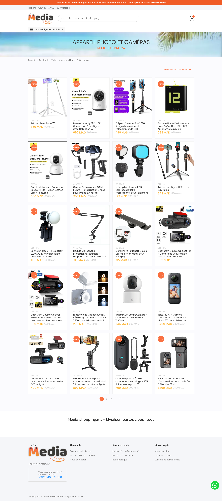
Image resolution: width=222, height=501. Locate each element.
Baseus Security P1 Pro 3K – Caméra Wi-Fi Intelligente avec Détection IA (88, 126)
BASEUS (34, 184)
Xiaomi (118, 311)
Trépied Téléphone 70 (43, 123)
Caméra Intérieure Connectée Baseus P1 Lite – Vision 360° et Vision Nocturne (47, 189)
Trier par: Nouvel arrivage (177, 69)
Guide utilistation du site (82, 455)
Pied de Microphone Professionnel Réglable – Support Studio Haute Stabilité (89, 253)
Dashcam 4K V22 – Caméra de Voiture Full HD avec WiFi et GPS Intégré (47, 381)
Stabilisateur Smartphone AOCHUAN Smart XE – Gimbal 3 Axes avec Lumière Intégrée (89, 381)
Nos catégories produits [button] (49, 29)
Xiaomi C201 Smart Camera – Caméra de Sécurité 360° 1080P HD (131, 317)
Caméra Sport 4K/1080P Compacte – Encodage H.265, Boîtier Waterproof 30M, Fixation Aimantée (131, 383)
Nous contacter (78, 459)
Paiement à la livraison (81, 451)
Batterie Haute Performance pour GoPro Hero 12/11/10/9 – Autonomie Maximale (173, 126)
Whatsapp (63, 7)
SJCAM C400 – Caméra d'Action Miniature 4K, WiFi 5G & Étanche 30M (174, 381)
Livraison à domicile (122, 455)
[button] (192, 18)
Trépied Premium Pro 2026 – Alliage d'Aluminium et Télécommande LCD (131, 126)
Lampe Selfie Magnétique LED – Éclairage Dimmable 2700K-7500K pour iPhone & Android (89, 317)
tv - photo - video (48, 60)
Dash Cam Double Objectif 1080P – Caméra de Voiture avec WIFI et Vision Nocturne (46, 317)
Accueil (31, 60)
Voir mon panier (163, 455)
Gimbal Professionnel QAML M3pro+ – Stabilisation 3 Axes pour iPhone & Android (89, 189)
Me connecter (162, 451)
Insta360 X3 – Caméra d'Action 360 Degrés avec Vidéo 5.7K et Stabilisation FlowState (172, 319)
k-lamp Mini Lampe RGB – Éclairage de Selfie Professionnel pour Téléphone (132, 189)
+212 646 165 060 (50, 477)
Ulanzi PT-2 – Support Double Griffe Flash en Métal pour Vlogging (131, 253)
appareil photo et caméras (75, 60)
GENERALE (35, 120)
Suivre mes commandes (167, 459)
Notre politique (119, 459)
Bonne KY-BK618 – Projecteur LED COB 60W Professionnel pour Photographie (47, 253)
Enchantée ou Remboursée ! (126, 451)
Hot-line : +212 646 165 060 (41, 7)
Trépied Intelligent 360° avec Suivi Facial (173, 188)
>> (120, 398)
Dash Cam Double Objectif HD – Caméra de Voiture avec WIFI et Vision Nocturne (174, 253)
